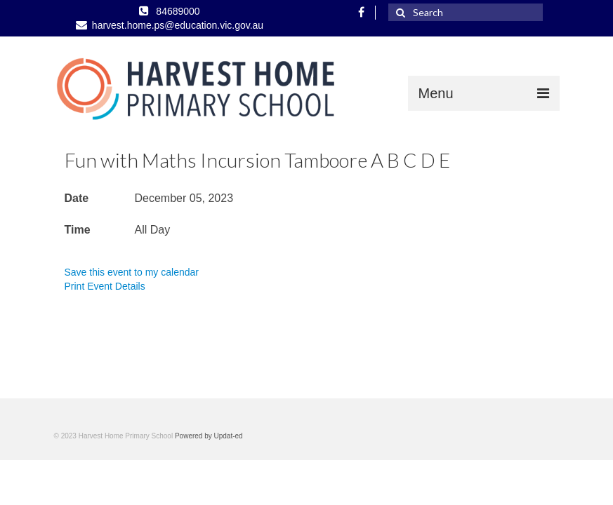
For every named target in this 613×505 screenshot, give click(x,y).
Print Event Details (105, 286)
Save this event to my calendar (132, 272)
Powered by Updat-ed (209, 436)
